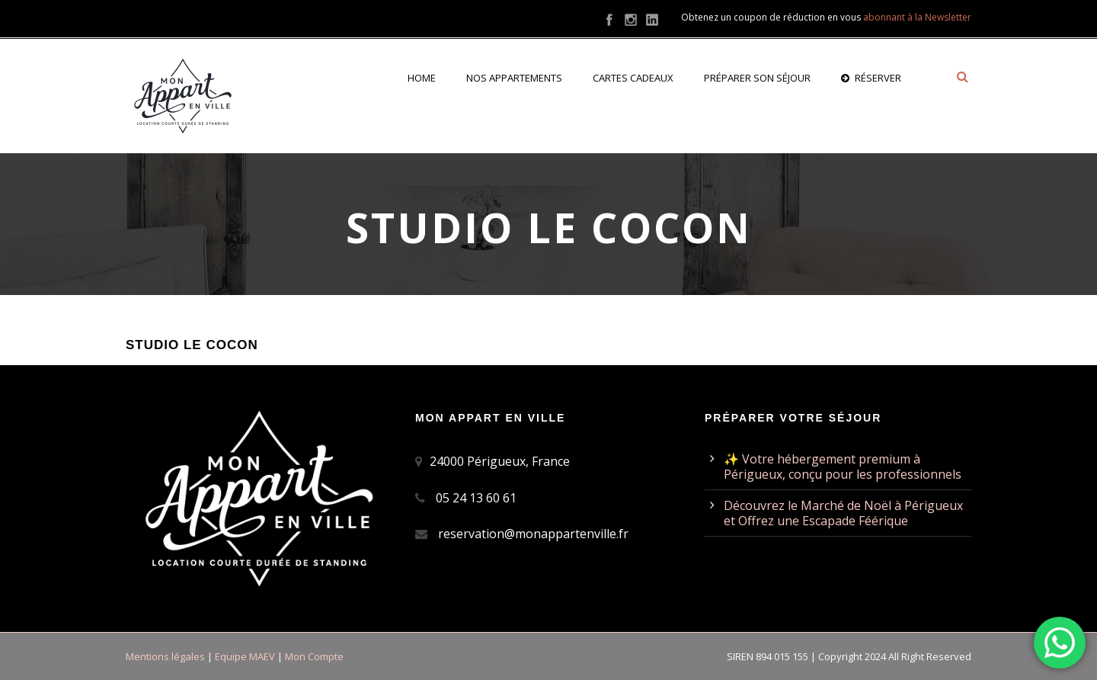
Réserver (871, 78)
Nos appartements (514, 78)
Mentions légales (165, 656)
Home (422, 78)
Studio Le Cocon (192, 345)
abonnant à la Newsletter (917, 17)
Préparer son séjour (757, 78)
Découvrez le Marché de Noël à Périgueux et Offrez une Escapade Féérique (843, 513)
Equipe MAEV (245, 656)
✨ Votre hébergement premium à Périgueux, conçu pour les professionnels (842, 467)
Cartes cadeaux (633, 78)
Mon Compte (314, 656)
